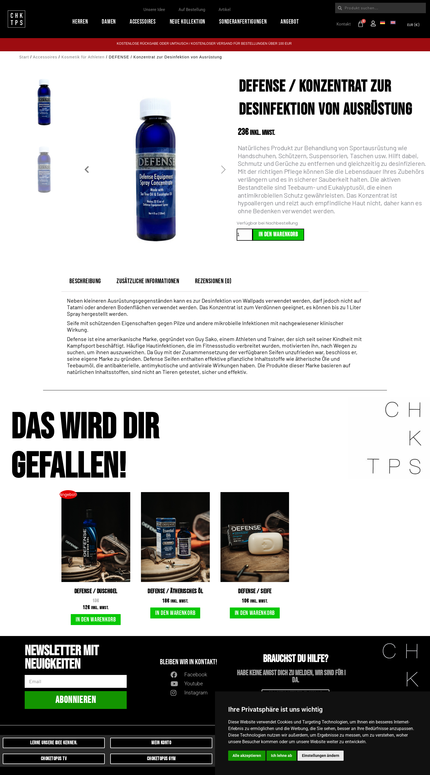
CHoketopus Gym (161, 759)
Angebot (291, 21)
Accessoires (144, 21)
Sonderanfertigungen (244, 21)
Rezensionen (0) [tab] (213, 281)
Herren (81, 21)
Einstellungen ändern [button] (320, 755)
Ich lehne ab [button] (281, 755)
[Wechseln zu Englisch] (393, 22)
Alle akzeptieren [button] (247, 755)
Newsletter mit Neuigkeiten (62, 658)
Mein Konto (161, 743)
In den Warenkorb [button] (96, 619)
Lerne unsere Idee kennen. (53, 743)
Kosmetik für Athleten (83, 57)
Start (24, 57)
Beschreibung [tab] (85, 281)
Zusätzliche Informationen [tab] (148, 281)
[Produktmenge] (245, 235)
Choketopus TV (54, 759)
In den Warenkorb (278, 234)
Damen (110, 21)
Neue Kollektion (189, 21)
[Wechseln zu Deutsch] (382, 22)
